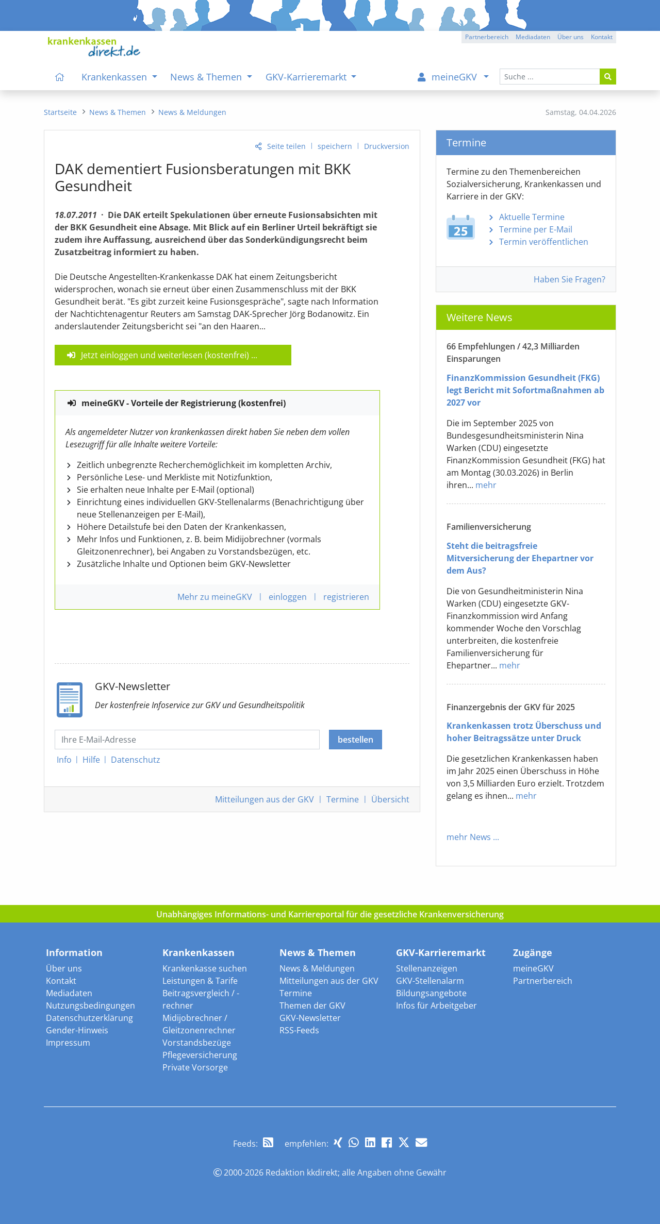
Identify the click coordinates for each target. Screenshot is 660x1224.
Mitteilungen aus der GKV (328, 980)
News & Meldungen (317, 968)
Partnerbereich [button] (486, 36)
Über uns (64, 968)
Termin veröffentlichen (543, 241)
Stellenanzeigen (426, 968)
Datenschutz (135, 759)
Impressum (68, 1042)
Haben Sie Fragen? (569, 279)
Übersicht (390, 799)
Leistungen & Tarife (200, 980)
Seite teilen (286, 146)
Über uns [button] (570, 36)
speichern (335, 146)
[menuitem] (59, 76)
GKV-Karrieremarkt (441, 952)
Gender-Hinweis (77, 1030)
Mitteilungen (264, 799)
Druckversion (386, 146)
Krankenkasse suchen (204, 968)
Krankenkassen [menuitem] (115, 77)
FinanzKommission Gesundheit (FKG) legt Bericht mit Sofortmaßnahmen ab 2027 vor (525, 390)
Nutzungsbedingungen (90, 1005)
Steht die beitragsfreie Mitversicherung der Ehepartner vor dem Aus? (520, 558)
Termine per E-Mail (535, 229)
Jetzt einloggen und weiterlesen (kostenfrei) (165, 355)
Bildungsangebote (431, 993)
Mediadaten (69, 993)
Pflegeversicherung (199, 1055)
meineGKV (533, 968)
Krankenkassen (198, 952)
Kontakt (61, 980)
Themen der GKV (312, 1005)
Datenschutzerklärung (89, 1018)
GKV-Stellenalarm (430, 980)
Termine (342, 799)
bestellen (355, 739)
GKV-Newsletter (310, 1018)
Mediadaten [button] (533, 36)
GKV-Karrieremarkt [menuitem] (307, 77)
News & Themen (317, 952)
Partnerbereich (542, 980)
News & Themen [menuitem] (207, 77)
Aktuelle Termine (532, 217)
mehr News (469, 837)
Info (64, 759)
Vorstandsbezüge (196, 1042)
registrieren (346, 596)
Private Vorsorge (195, 1067)
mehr (486, 485)
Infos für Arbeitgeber (436, 1005)
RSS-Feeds (299, 1030)
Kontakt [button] (602, 36)
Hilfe (91, 759)
